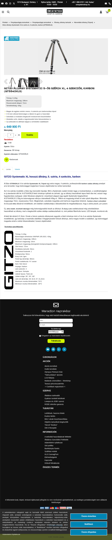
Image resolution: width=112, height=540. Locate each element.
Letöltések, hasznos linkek (54, 413)
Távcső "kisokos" (51, 425)
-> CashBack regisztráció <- (55, 387)
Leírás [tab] (8, 169)
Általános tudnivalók (52, 395)
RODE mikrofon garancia (54, 404)
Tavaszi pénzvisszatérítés (54, 384)
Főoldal (5, 22)
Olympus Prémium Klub (54, 372)
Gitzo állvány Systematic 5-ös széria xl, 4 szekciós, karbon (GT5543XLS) (27, 25)
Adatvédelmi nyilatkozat (54, 443)
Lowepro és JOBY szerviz (54, 401)
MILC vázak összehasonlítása (56, 419)
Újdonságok (50, 357)
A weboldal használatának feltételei (58, 437)
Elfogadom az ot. (56, 336)
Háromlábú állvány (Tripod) (83, 22)
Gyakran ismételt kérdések (55, 398)
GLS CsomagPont (51, 454)
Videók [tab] (17, 169)
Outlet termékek (51, 369)
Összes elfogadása (88, 532)
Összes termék (51, 467)
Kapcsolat (48, 460)
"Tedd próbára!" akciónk (54, 375)
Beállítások (89, 524)
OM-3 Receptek (51, 428)
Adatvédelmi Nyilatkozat (60, 336)
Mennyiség (8, 130)
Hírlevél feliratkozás (52, 463)
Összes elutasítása (88, 516)
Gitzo (12, 146)
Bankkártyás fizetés (52, 448)
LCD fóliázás (49, 378)
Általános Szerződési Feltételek (56, 440)
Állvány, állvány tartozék (62, 22)
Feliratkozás (56, 341)
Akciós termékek (51, 366)
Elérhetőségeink (51, 457)
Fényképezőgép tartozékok (20, 22)
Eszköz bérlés (50, 416)
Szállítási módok (51, 451)
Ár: (5, 127)
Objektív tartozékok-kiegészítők (56, 422)
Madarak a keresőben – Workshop (58, 381)
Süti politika (49, 446)
